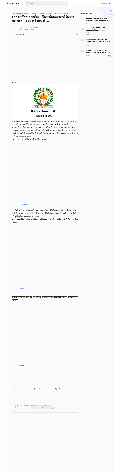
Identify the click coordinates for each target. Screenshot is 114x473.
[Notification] (94, 44)
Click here (38, 206)
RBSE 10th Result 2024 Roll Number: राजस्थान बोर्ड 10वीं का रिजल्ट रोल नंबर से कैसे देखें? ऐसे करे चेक (98, 19)
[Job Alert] (88, 44)
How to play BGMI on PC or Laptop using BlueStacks (96, 29)
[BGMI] (87, 33)
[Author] (37, 29)
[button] (28, 3)
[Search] (46, 3)
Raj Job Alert (14, 3)
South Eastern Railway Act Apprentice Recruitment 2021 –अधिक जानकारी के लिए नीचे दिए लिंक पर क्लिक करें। (98, 40)
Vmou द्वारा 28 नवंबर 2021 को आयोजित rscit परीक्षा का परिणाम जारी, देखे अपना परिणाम (97, 51)
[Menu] (4, 3)
